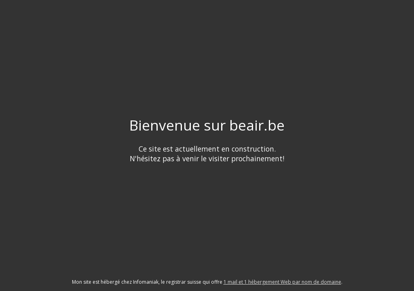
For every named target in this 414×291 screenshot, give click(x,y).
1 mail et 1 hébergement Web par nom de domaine (282, 281)
